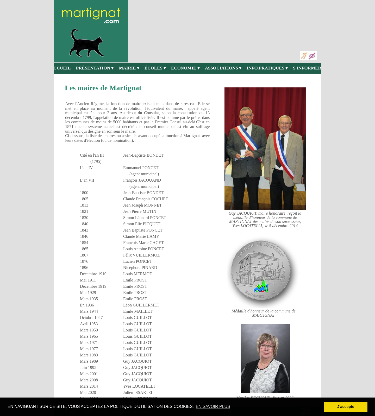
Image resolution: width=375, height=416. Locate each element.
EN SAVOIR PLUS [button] (213, 406)
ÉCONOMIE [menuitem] (185, 68)
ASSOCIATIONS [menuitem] (223, 68)
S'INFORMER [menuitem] (309, 68)
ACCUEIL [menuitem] (60, 68)
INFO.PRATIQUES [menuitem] (267, 68)
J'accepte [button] (345, 407)
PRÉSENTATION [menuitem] (95, 68)
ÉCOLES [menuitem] (155, 68)
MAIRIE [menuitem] (129, 68)
